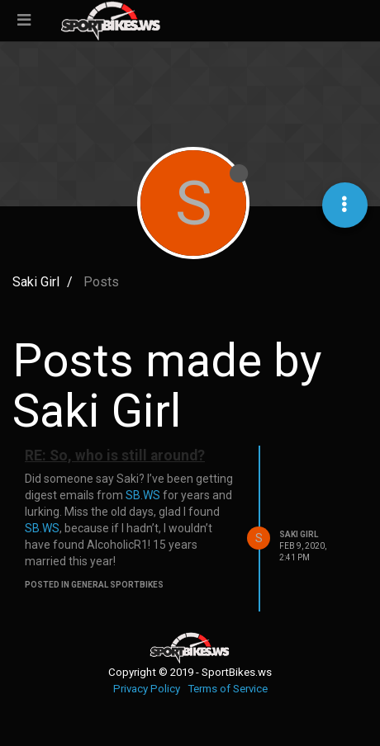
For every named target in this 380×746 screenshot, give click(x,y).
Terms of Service (228, 688)
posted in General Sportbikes (94, 584)
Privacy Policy (146, 688)
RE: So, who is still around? (115, 455)
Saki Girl (298, 534)
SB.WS (143, 495)
